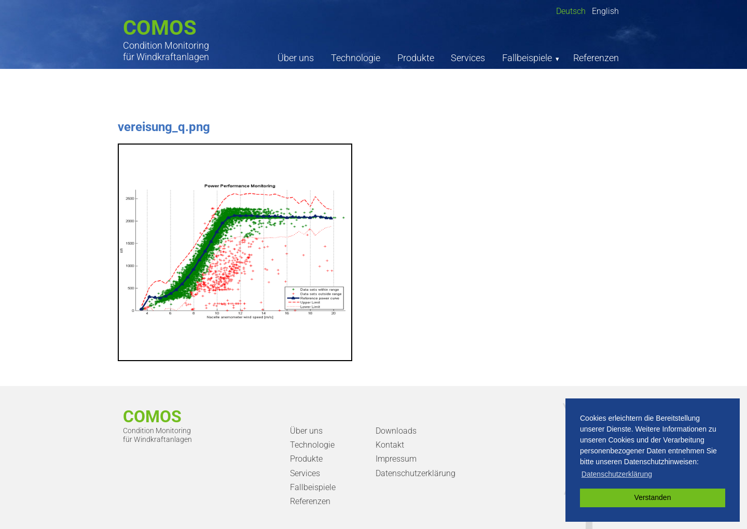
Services (468, 57)
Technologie (355, 57)
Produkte (415, 57)
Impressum (396, 459)
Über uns (296, 57)
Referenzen (596, 57)
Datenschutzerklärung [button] (617, 474)
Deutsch (571, 11)
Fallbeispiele (527, 57)
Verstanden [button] (652, 497)
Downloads (396, 431)
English (605, 11)
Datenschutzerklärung (415, 473)
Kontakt (390, 445)
